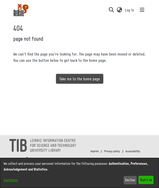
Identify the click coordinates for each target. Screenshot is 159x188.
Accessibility (132, 151)
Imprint (94, 151)
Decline (130, 180)
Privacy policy (112, 151)
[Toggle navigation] (142, 10)
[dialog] (79, 173)
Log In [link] (130, 10)
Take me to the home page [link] (79, 78)
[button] (111, 10)
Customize (11, 180)
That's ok (146, 180)
